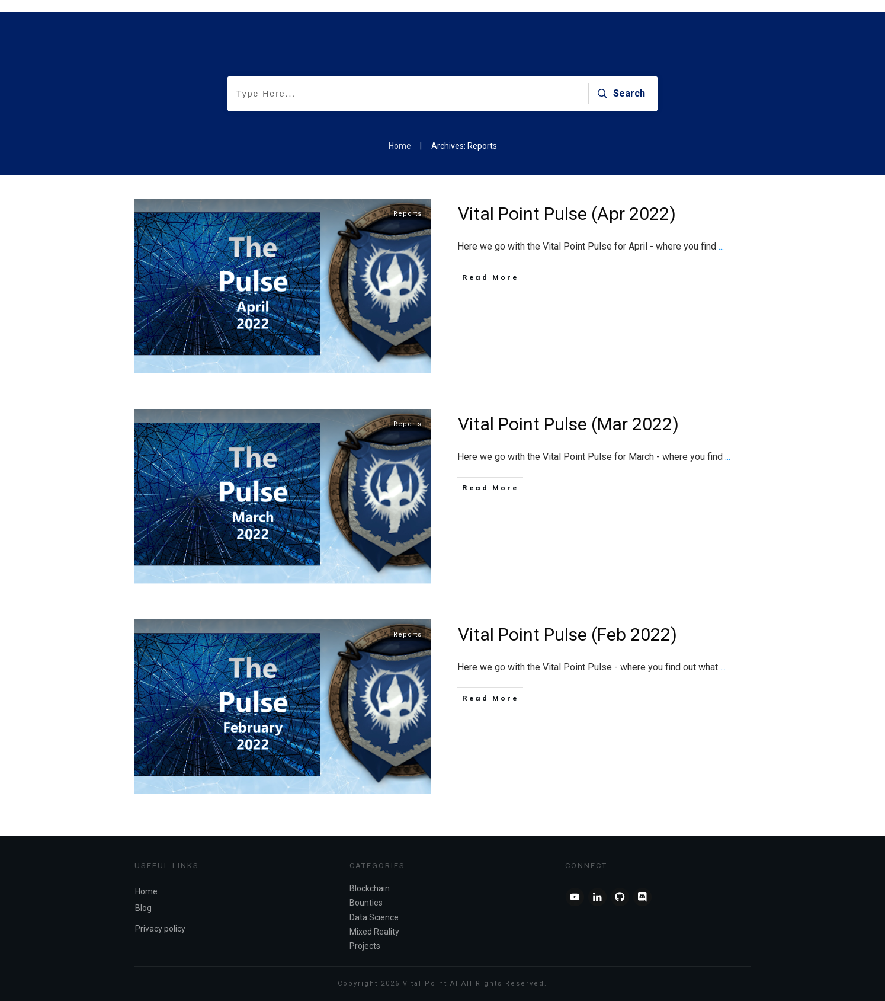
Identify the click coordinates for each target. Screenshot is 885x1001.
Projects (364, 946)
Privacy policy (160, 928)
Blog (143, 908)
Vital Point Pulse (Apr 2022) (567, 213)
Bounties (366, 902)
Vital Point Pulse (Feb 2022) (567, 634)
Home (146, 891)
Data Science (374, 917)
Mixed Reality (374, 931)
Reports (407, 214)
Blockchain (369, 888)
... (721, 246)
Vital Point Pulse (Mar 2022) (568, 424)
